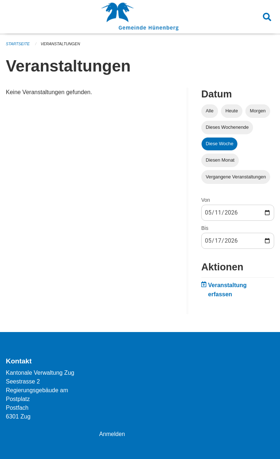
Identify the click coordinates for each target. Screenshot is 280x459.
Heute (231, 110)
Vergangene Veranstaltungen (236, 177)
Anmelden (112, 434)
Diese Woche (219, 143)
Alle (209, 110)
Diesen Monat (220, 160)
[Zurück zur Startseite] (139, 17)
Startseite (18, 44)
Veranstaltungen (61, 44)
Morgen (257, 110)
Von (205, 200)
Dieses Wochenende (227, 127)
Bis (204, 228)
